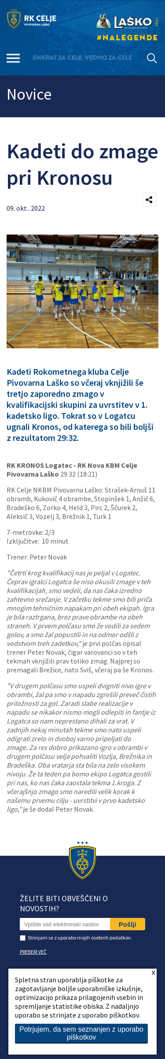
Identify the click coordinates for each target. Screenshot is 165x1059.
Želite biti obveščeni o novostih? (64, 903)
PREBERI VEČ (33, 951)
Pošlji (127, 924)
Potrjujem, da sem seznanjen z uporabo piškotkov (81, 1033)
